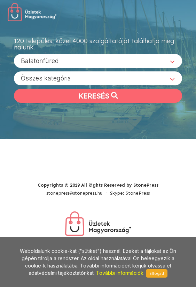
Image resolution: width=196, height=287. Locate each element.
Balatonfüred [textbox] (40, 60)
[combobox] (98, 61)
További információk (119, 273)
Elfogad (156, 273)
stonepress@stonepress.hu (74, 193)
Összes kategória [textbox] (46, 78)
